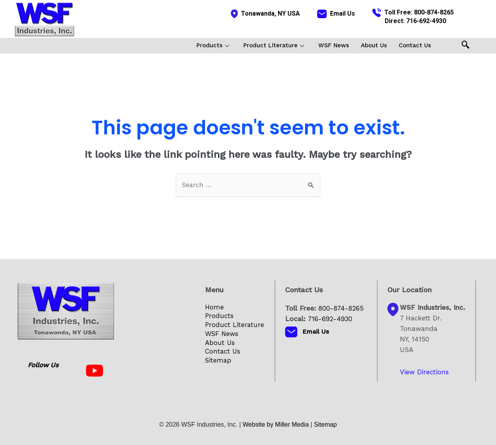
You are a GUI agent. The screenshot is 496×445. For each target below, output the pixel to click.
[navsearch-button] (465, 46)
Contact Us (415, 45)
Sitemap (218, 361)
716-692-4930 (426, 21)
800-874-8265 (434, 12)
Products (212, 45)
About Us (374, 45)
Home (214, 307)
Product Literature (273, 45)
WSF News (333, 45)
